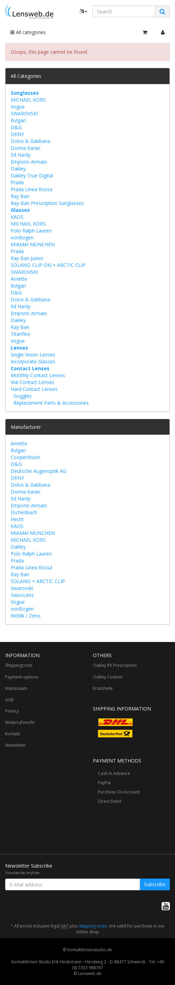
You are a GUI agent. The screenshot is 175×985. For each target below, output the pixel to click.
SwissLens (22, 595)
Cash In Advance (114, 773)
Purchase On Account (119, 792)
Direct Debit (109, 801)
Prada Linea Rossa (31, 189)
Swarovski (22, 588)
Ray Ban (20, 196)
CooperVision (25, 457)
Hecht (17, 519)
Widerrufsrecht (19, 722)
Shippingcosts (18, 665)
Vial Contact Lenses (32, 382)
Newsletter (15, 745)
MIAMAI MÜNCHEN (33, 244)
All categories (28, 32)
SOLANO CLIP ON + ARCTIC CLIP (48, 265)
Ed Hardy (21, 155)
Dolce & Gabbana (30, 141)
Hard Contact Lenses (34, 389)
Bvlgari (18, 120)
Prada (17, 182)
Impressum (16, 688)
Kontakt (12, 734)
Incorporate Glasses (33, 361)
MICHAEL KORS (28, 99)
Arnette (19, 279)
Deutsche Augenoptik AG (38, 471)
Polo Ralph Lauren (31, 230)
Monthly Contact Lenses (38, 375)
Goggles (22, 396)
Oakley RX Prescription (115, 665)
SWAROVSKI (24, 113)
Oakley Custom (107, 677)
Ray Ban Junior (27, 258)
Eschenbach (24, 512)
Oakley (18, 168)
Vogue (18, 106)
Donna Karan (25, 148)
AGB (9, 700)
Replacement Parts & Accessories (51, 403)
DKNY (17, 134)
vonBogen (22, 237)
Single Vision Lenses (33, 354)
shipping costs (93, 926)
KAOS (17, 217)
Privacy (12, 711)
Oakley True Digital (32, 175)
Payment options (21, 677)
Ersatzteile (103, 688)
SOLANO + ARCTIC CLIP (38, 581)
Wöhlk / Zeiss (26, 615)
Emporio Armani (29, 161)
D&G (16, 127)
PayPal (104, 783)
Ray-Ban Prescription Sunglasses (47, 203)
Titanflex (20, 334)
